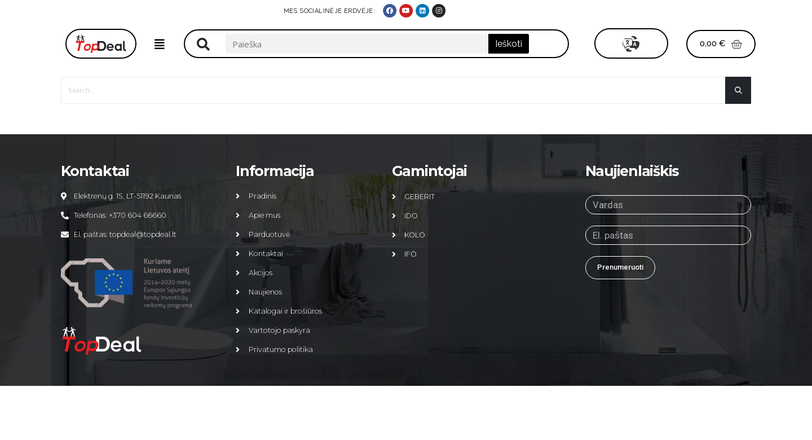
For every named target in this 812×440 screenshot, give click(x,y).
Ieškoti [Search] (508, 43)
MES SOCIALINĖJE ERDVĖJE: (639, 11)
